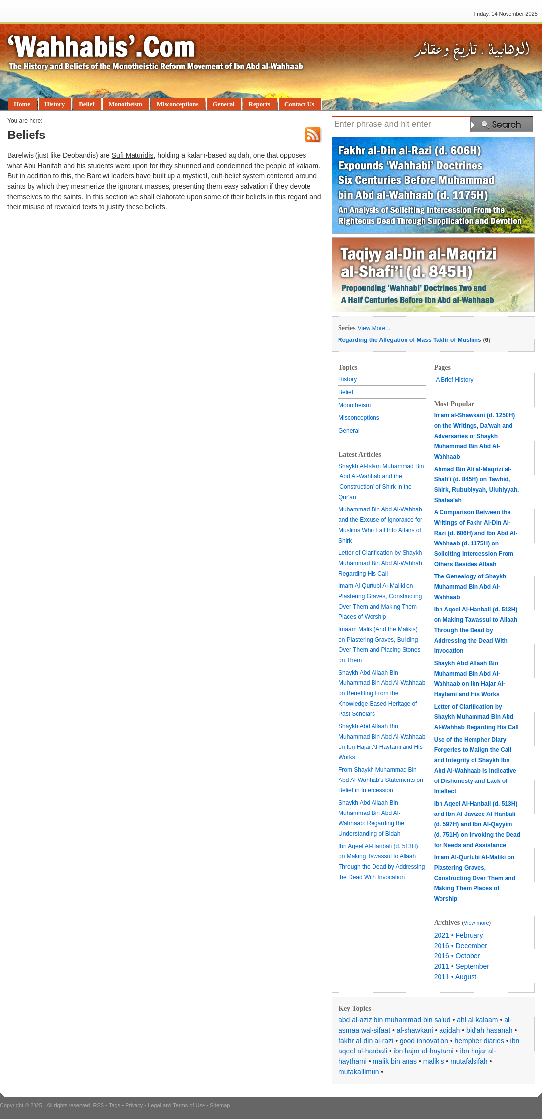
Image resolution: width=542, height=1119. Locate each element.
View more (476, 923)
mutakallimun (359, 1072)
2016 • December (460, 945)
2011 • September (461, 966)
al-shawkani (415, 1030)
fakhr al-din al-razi (366, 1041)
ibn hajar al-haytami (424, 1051)
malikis (433, 1061)
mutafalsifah (468, 1061)
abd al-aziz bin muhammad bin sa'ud (395, 1020)
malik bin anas (395, 1061)
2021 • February (458, 935)
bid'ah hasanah (489, 1030)
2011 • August (455, 977)
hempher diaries (479, 1041)
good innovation (424, 1041)
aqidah (449, 1030)
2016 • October (457, 956)
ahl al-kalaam (477, 1020)
